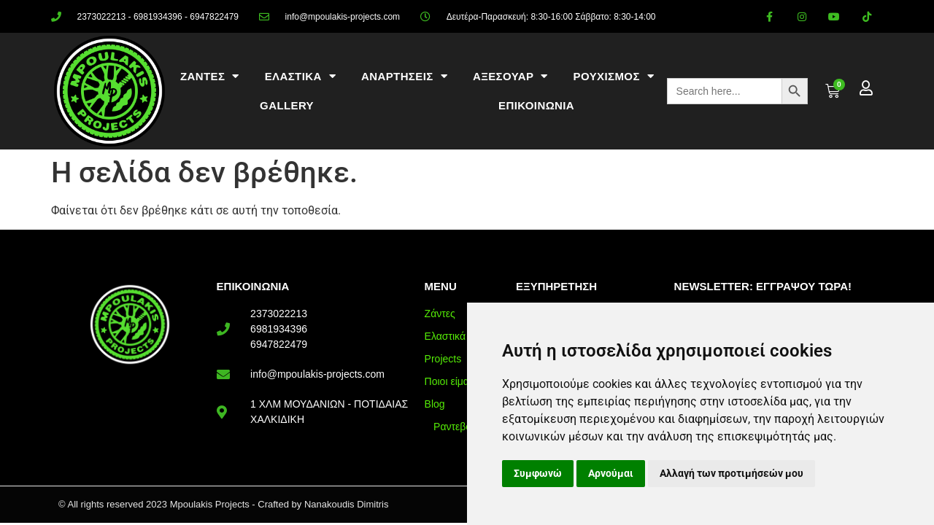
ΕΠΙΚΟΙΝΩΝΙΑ (536, 105)
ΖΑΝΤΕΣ (209, 76)
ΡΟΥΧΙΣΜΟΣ (614, 76)
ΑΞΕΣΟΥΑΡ (510, 76)
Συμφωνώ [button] (538, 473)
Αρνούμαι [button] (610, 473)
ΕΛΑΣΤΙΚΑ (300, 76)
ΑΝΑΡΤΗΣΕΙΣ (404, 76)
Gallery (287, 105)
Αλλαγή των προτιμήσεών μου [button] (731, 473)
